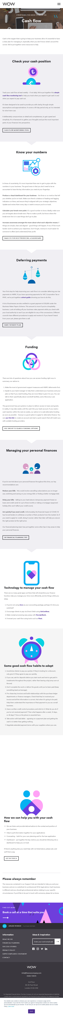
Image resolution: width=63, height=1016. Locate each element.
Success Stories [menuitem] (10, 947)
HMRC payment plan (12, 325)
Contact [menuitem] (6, 958)
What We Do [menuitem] (8, 939)
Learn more (11, 1006)
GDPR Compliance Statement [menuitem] (15, 954)
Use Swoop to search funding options (21, 428)
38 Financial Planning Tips (15, 537)
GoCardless (44, 611)
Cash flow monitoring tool (16, 130)
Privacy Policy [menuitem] (9, 950)
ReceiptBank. (41, 615)
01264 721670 (31, 976)
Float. (40, 618)
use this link (9, 418)
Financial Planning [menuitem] (11, 943)
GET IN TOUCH (11, 858)
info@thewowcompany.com (31, 973)
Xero (21, 605)
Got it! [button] (31, 1011)
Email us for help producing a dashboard (22, 238)
